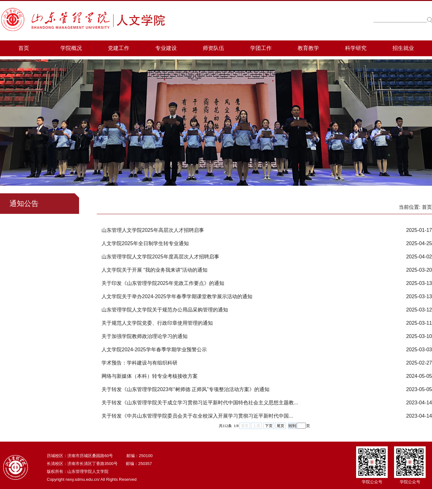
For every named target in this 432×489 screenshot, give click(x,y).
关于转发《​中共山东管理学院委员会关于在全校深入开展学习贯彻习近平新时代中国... (197, 416)
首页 (23, 48)
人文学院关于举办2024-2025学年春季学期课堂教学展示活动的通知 (177, 296)
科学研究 (356, 48)
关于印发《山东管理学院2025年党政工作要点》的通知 (163, 283)
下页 (269, 426)
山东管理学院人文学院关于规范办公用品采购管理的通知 (165, 309)
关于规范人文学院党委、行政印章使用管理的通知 (157, 323)
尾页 (280, 426)
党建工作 (118, 48)
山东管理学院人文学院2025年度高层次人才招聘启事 (160, 256)
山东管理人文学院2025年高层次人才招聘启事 (153, 230)
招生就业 (403, 48)
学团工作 (261, 48)
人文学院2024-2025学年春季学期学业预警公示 (154, 349)
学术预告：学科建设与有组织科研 (139, 362)
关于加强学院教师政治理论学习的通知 (145, 336)
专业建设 (166, 48)
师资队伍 (213, 48)
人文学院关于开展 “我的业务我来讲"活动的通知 (154, 270)
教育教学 (308, 48)
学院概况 (71, 48)
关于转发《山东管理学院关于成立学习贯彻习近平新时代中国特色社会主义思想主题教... (200, 402)
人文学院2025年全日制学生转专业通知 (145, 243)
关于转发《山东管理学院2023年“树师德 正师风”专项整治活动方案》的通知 (185, 389)
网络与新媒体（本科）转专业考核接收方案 (150, 376)
